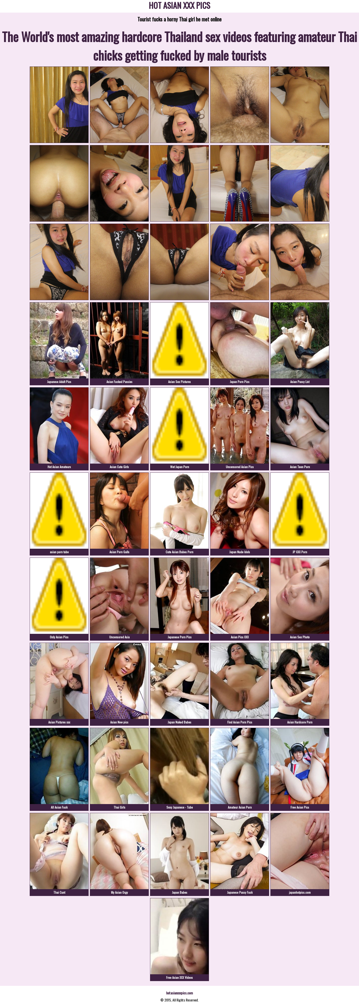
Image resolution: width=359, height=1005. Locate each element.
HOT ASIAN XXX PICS (179, 6)
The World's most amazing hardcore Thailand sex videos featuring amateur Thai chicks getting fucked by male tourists (179, 45)
